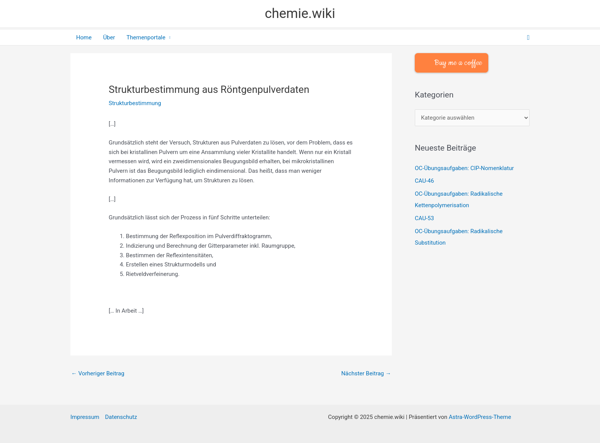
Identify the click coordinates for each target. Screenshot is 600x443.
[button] (528, 38)
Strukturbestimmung (135, 103)
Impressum (84, 417)
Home (83, 37)
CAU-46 (424, 180)
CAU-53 (424, 218)
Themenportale (146, 37)
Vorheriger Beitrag (97, 373)
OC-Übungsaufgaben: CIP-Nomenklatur (464, 168)
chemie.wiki (300, 13)
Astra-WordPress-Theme (480, 417)
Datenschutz (121, 417)
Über (109, 37)
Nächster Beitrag (366, 373)
